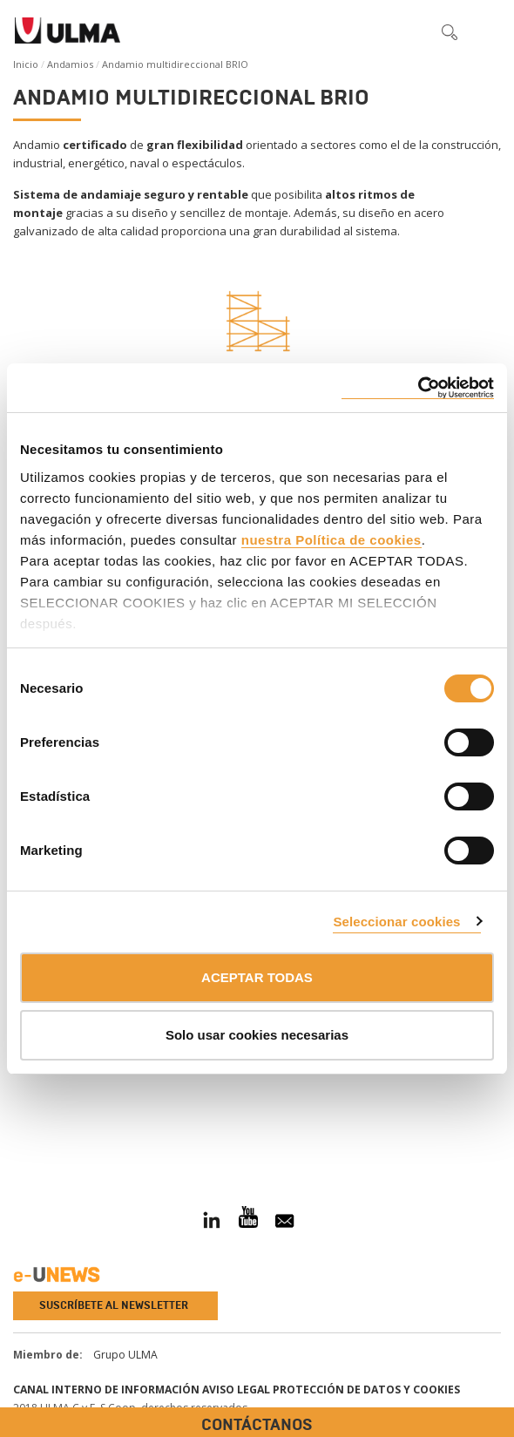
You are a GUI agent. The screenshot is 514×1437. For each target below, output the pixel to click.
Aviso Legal (236, 1389)
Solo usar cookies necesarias (257, 1034)
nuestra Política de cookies (331, 539)
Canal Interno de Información (106, 1389)
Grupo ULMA (125, 1354)
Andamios (70, 64)
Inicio (25, 64)
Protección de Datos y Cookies (366, 1389)
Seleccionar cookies (396, 921)
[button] (413, 31)
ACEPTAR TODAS (257, 977)
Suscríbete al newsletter (113, 1305)
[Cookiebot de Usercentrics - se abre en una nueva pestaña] (418, 388)
